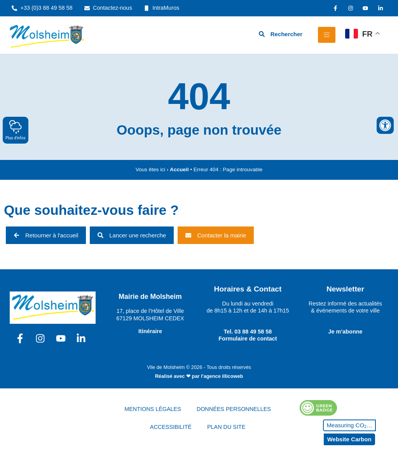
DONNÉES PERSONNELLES (234, 409)
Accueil (179, 169)
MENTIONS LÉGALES (152, 409)
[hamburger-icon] (326, 35)
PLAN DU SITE (226, 427)
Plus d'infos (15, 129)
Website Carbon (349, 439)
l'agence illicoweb (222, 376)
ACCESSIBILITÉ (171, 427)
